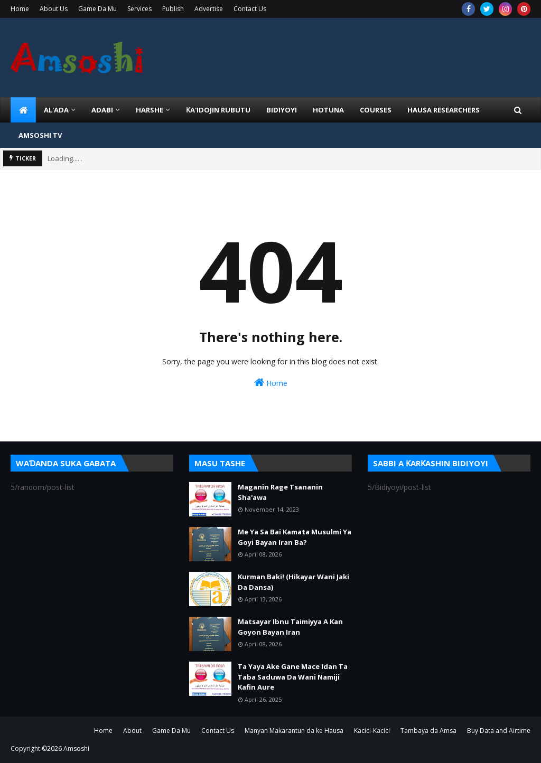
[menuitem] (23, 110)
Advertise (208, 8)
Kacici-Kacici (372, 730)
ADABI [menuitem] (102, 110)
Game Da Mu (97, 8)
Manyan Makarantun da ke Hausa (294, 730)
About (132, 730)
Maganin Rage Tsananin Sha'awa (280, 492)
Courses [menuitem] (375, 110)
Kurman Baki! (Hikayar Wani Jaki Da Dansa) (293, 582)
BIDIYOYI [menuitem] (281, 110)
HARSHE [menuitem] (149, 110)
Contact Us (250, 8)
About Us (54, 8)
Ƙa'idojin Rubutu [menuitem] (218, 110)
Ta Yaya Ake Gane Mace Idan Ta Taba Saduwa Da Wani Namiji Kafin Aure (293, 677)
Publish (173, 8)
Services (139, 8)
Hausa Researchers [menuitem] (443, 110)
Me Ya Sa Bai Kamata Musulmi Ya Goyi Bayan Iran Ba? (294, 537)
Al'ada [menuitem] (56, 110)
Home (20, 8)
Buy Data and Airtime (498, 730)
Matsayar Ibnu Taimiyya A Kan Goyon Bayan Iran (290, 627)
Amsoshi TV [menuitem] (40, 135)
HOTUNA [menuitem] (328, 110)
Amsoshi (76, 748)
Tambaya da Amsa (428, 730)
